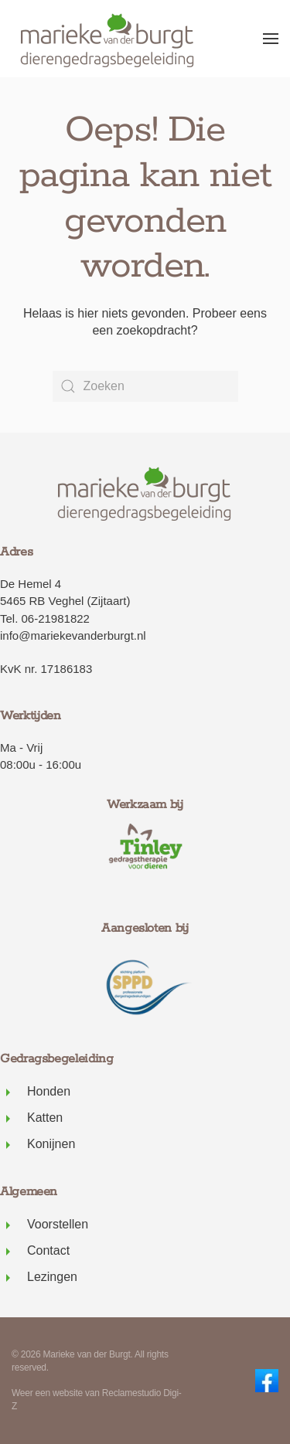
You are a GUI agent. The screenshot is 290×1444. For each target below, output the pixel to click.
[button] (270, 38)
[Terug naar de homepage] (108, 38)
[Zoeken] (145, 386)
